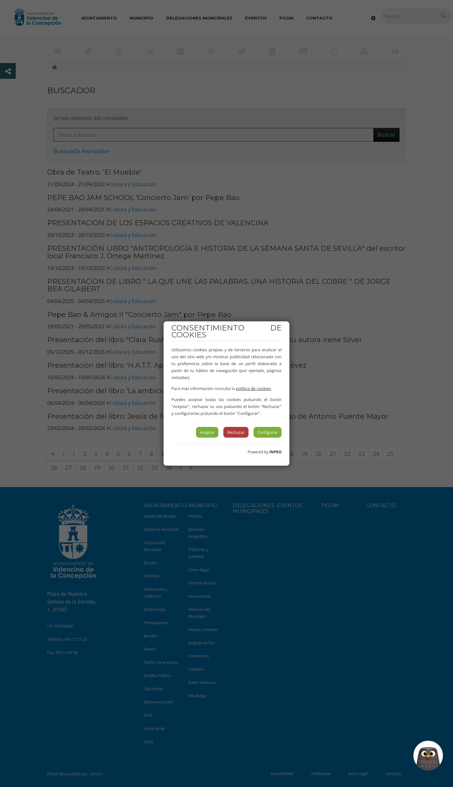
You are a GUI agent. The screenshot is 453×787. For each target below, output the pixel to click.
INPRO (275, 452)
